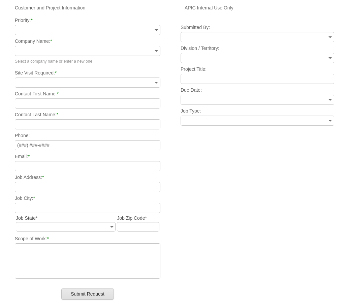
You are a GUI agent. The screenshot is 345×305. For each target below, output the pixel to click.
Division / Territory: (200, 48)
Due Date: (191, 90)
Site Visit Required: (35, 72)
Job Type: (191, 111)
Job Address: (28, 177)
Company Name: (32, 41)
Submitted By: (195, 27)
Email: (21, 156)
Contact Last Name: (36, 114)
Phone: (22, 135)
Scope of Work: (31, 238)
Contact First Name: (36, 93)
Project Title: (194, 69)
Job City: (24, 198)
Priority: (23, 20)
